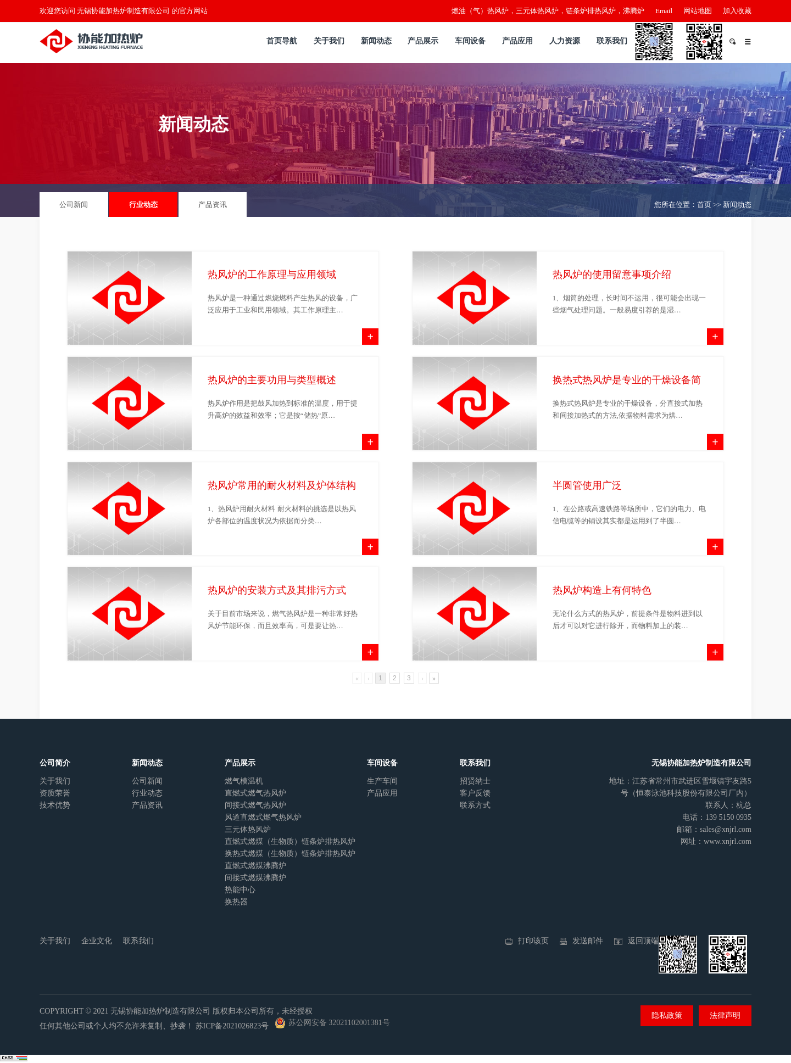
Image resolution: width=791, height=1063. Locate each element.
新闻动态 (376, 41)
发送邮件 (587, 941)
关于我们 (329, 41)
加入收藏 (737, 11)
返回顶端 (643, 941)
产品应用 (517, 41)
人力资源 (564, 41)
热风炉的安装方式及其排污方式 (277, 606)
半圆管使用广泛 (587, 500)
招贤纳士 (475, 781)
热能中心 (240, 890)
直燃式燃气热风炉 (255, 793)
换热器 (236, 902)
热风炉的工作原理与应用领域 (272, 289)
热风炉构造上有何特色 (602, 606)
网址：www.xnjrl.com (716, 841)
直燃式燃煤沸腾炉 (255, 865)
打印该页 (533, 941)
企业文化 (96, 941)
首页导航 (281, 41)
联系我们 (612, 41)
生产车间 (382, 781)
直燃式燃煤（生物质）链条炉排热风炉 (290, 841)
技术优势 (55, 805)
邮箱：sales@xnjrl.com (714, 829)
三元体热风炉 (248, 829)
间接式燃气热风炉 (255, 805)
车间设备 (470, 41)
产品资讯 (212, 204)
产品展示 (423, 41)
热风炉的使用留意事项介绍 (612, 289)
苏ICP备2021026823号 (232, 1026)
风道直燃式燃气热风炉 (263, 817)
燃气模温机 (244, 781)
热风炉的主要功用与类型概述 (272, 395)
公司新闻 (73, 204)
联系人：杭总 (728, 805)
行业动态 (143, 204)
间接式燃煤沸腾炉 (255, 878)
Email (663, 11)
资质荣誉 (55, 793)
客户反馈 (475, 793)
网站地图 (697, 11)
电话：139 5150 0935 (716, 817)
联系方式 (475, 805)
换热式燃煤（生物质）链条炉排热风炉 (290, 853)
